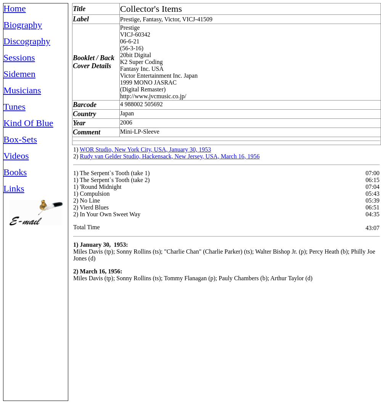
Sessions (19, 57)
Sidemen (19, 74)
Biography (22, 25)
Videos (16, 156)
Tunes (14, 107)
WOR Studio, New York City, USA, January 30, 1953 (145, 149)
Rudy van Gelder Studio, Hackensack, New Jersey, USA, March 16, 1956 (169, 156)
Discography (26, 41)
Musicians (22, 90)
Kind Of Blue (28, 123)
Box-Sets (20, 139)
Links (13, 188)
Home (14, 8)
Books (15, 172)
